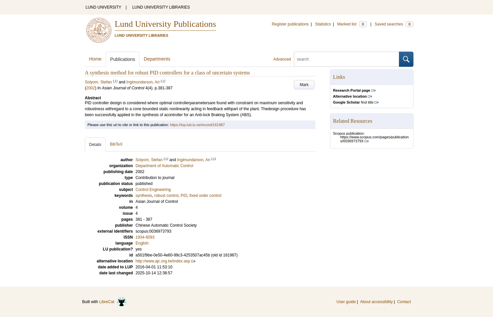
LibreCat (113, 301)
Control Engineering (153, 189)
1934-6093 (145, 237)
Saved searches (393, 24)
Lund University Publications (165, 24)
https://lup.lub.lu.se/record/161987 (197, 125)
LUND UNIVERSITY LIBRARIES (161, 7)
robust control (166, 195)
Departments (157, 59)
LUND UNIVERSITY (103, 7)
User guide (346, 301)
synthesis (144, 195)
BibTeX (116, 144)
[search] (346, 59)
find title (353, 102)
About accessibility (376, 301)
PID (184, 195)
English (142, 243)
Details (95, 144)
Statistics (323, 24)
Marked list (352, 24)
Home (95, 59)
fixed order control (205, 195)
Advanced (282, 59)
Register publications (290, 24)
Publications (122, 59)
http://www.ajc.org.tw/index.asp (163, 261)
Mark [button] (304, 84)
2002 (90, 88)
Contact (404, 301)
